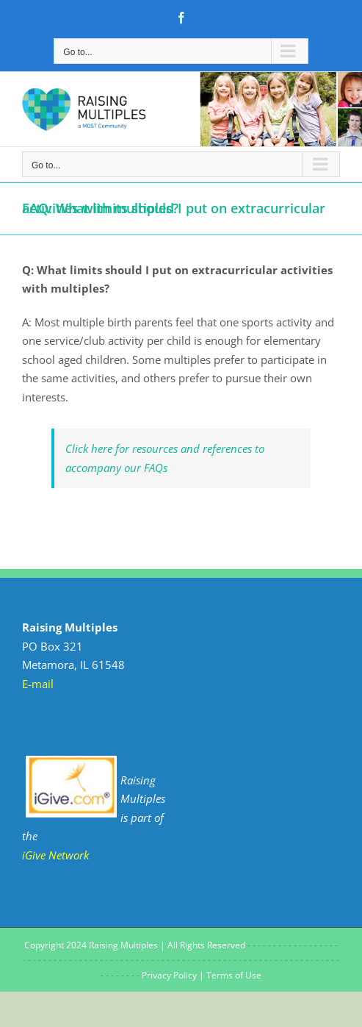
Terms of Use (233, 975)
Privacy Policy (169, 975)
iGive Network (55, 855)
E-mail (38, 683)
